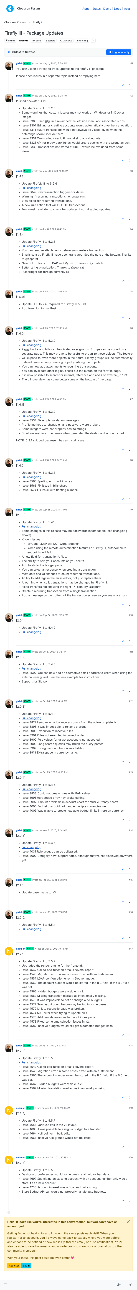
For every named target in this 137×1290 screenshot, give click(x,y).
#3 (131, 171)
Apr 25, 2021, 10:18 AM (58, 1157)
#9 (131, 509)
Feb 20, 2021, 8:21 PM (54, 879)
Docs (117, 8)
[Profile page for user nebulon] (9, 951)
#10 (131, 615)
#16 (131, 912)
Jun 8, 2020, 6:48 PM (54, 229)
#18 (131, 1045)
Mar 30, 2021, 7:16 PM (54, 912)
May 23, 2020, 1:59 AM (55, 171)
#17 (131, 948)
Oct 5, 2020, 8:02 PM (54, 651)
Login (26, 1265)
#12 (131, 701)
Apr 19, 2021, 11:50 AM (57, 1108)
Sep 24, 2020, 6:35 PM (55, 615)
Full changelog (31, 188)
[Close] (128, 1222)
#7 (131, 399)
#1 (131, 63)
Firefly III (23, 40)
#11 (131, 651)
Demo (107, 8)
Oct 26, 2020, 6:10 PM (54, 701)
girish (19, 63)
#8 (131, 460)
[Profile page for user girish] (9, 66)
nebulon (20, 948)
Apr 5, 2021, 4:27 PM (54, 1045)
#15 (131, 879)
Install (127, 8)
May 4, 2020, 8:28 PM (54, 63)
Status (96, 8)
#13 (131, 772)
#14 (131, 830)
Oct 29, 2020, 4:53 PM (55, 772)
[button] (5, 1285)
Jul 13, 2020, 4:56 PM (54, 399)
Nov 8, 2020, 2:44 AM (54, 830)
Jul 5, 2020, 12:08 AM (54, 291)
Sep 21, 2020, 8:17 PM (54, 509)
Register (14, 1265)
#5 (131, 291)
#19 (131, 1108)
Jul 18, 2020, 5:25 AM (54, 460)
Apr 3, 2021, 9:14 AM (56, 948)
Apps (85, 8)
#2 (131, 95)
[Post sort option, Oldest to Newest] (21, 52)
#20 (130, 1157)
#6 (131, 328)
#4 (131, 229)
